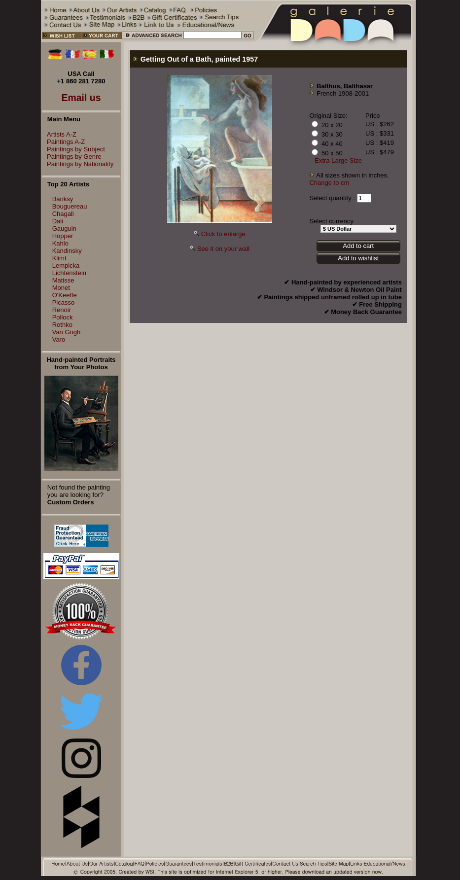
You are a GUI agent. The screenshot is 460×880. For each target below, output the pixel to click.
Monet (61, 287)
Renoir (61, 310)
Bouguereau (69, 206)
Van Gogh (66, 332)
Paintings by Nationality (77, 164)
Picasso (63, 302)
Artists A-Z (59, 134)
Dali (57, 221)
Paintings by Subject (73, 149)
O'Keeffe (64, 295)
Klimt (59, 258)
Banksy (62, 199)
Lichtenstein (69, 273)
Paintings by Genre (72, 156)
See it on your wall (223, 248)
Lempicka (66, 265)
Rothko (62, 324)
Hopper (62, 236)
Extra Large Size (338, 160)
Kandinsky (67, 250)
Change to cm (329, 182)
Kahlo (60, 243)
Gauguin (64, 228)
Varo (59, 339)
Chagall (63, 213)
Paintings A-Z (63, 141)
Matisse (63, 280)
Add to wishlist (358, 258)
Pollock (62, 317)
